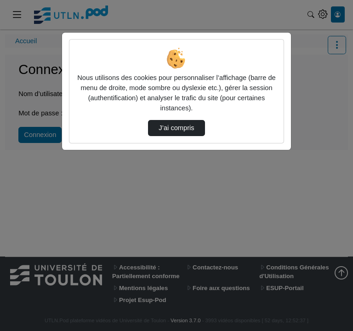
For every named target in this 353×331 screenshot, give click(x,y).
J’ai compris (176, 127)
